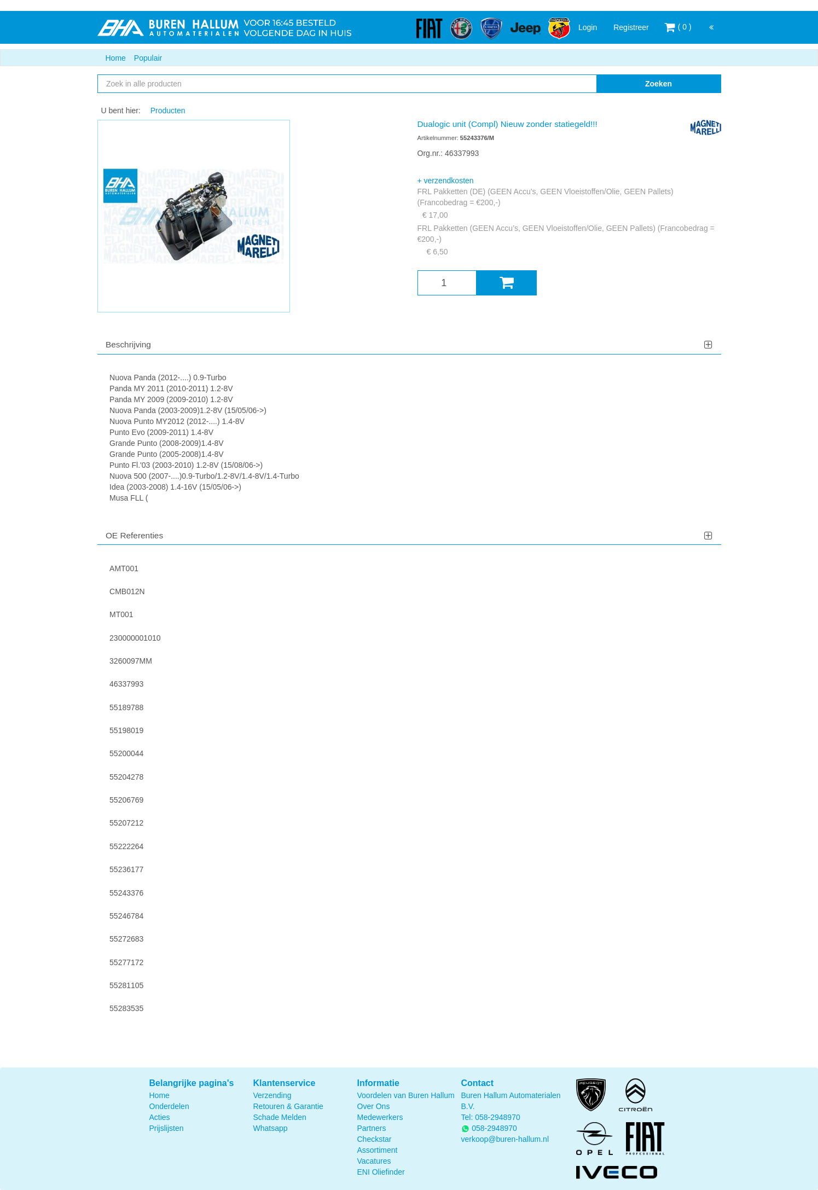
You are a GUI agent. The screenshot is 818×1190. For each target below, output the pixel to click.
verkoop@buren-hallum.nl (505, 1139)
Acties (159, 1117)
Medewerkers (380, 1117)
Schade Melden (279, 1117)
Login (587, 27)
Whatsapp (270, 1128)
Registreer (631, 27)
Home (116, 58)
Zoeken (658, 83)
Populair (148, 58)
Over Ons (373, 1106)
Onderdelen (169, 1106)
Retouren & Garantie (288, 1106)
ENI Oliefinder (381, 1172)
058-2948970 (497, 1117)
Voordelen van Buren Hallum (406, 1095)
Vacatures (374, 1161)
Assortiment (377, 1150)
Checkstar (374, 1139)
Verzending (272, 1095)
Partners (371, 1128)
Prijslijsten (166, 1128)
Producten (167, 110)
